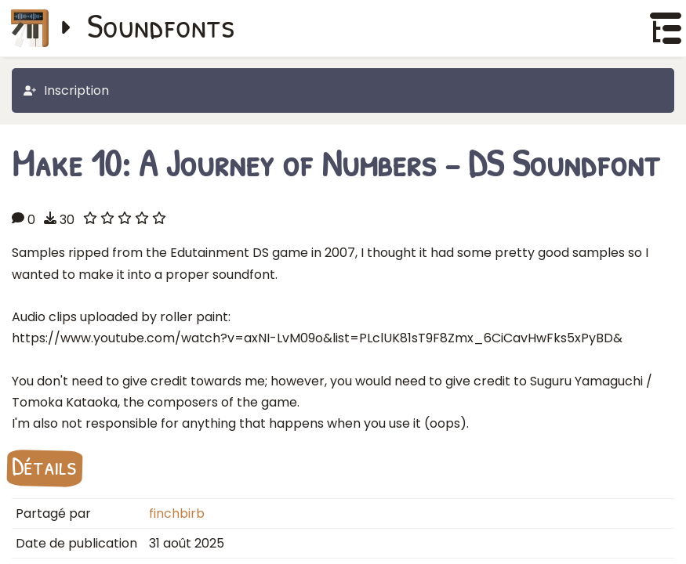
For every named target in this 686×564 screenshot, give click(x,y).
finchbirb (177, 513)
